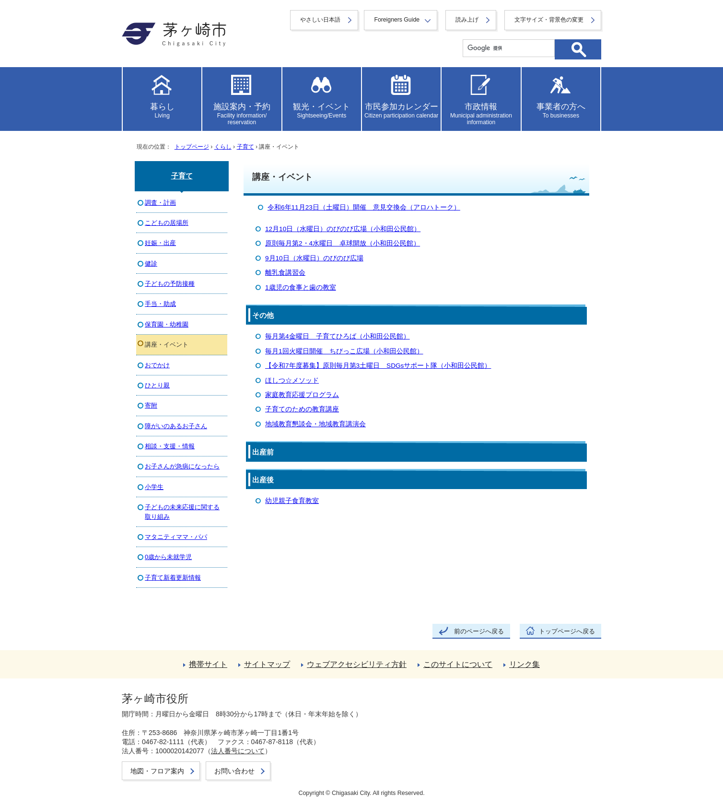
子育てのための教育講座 (302, 409)
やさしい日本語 (320, 19)
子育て (245, 146)
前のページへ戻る (479, 631)
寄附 (151, 405)
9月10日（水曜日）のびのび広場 (314, 258)
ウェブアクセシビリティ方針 (357, 664)
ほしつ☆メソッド (292, 380)
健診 (151, 263)
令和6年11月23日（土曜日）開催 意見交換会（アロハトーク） (364, 207)
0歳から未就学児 (168, 557)
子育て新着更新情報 (173, 577)
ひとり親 (157, 385)
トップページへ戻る (567, 631)
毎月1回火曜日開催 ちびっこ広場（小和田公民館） (344, 351)
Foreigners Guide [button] (397, 19)
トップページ (192, 146)
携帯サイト (208, 664)
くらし (223, 146)
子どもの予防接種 (170, 283)
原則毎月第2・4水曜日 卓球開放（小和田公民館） (342, 243)
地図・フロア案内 (157, 771)
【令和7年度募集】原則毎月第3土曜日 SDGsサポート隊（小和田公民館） (378, 365)
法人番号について (238, 751)
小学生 (154, 487)
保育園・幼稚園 (166, 324)
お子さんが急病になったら (182, 466)
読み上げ (466, 19)
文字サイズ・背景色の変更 (548, 19)
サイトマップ (267, 664)
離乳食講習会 (285, 272)
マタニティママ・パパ (176, 536)
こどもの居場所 (166, 222)
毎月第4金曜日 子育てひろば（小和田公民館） (337, 336)
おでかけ (157, 365)
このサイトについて (457, 664)
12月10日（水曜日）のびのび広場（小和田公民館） (342, 229)
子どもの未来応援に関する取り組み (182, 511)
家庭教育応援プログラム (302, 394)
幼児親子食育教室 (292, 500)
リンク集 (524, 664)
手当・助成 (160, 303)
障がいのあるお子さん (176, 426)
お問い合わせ (234, 771)
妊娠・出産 (160, 242)
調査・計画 (160, 202)
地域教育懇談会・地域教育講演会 (315, 424)
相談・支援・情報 (170, 446)
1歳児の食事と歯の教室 (300, 287)
